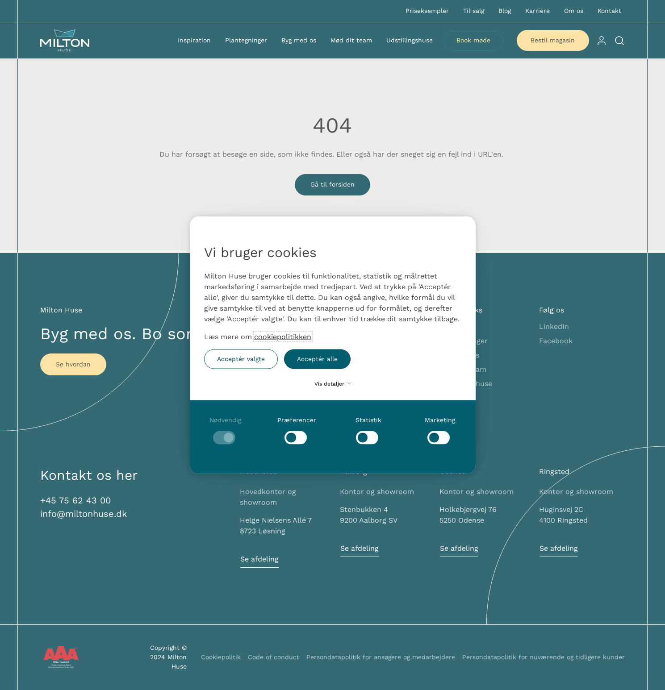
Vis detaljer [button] (332, 383)
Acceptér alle (317, 358)
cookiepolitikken (282, 336)
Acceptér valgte (241, 358)
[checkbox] (225, 430)
